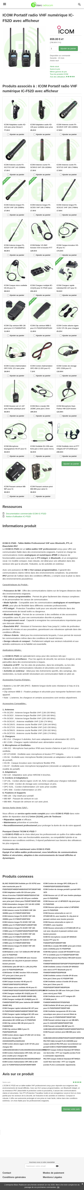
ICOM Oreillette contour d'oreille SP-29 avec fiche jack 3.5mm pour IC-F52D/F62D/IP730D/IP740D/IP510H (60, 985)
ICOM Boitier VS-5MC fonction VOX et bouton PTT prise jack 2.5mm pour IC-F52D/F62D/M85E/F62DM (20, 976)
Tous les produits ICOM (59, 74)
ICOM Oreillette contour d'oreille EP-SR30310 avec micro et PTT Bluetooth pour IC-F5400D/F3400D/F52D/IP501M (61, 970)
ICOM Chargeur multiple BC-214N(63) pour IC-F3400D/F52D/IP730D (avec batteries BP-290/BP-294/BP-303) (21, 1002)
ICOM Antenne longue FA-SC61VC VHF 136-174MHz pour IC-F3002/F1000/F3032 (68, 207)
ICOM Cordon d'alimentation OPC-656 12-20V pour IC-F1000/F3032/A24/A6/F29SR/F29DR (44, 368)
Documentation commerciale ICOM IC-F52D (26, 513)
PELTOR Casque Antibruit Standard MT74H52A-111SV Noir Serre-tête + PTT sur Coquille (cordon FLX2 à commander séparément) (61, 1062)
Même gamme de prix (58, 72)
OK (58, 1187)
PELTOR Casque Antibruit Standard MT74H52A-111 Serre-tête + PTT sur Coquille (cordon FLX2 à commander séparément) (61, 1053)
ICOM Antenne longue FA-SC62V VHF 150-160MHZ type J (14, 247)
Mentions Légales (52, 1177)
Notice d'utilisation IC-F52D (18, 516)
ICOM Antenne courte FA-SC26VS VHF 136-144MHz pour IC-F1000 (67, 127)
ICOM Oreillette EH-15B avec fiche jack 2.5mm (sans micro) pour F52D (42, 448)
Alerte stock (54, 66)
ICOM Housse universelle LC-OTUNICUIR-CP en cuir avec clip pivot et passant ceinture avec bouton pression (62, 931)
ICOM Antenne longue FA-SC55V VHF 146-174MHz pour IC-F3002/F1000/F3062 (41, 207)
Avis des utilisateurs (57, 77)
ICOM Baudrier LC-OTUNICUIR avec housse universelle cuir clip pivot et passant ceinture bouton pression (20, 961)
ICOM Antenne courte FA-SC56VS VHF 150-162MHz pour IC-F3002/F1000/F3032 (41, 167)
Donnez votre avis (71, 1109)
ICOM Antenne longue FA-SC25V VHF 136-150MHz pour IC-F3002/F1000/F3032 (15, 207)
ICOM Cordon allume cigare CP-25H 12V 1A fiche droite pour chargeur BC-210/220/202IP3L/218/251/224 (21, 1038)
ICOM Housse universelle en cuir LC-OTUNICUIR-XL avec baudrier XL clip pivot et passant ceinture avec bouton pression (60, 916)
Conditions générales (14, 1177)
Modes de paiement (53, 1173)
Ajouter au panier (68, 48)
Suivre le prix (55, 69)
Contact (6, 1173)
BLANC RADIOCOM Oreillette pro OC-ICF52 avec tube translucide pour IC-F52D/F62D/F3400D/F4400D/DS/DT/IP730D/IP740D (21, 886)
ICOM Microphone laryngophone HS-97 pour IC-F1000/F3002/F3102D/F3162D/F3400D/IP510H (22, 448)
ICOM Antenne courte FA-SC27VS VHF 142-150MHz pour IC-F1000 (14, 167)
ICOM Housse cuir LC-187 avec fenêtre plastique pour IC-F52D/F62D (14, 408)
